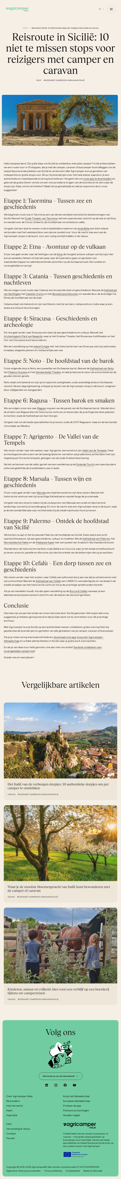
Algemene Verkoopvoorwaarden (23, 1170)
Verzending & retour (18, 1128)
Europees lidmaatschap (76, 1100)
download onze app (65, 640)
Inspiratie (11, 1115)
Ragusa (41, 411)
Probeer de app (72, 1105)
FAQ (9, 1124)
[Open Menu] (111, 9)
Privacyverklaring (53, 1170)
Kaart (9, 1110)
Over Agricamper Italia (19, 1096)
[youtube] (74, 1085)
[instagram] (55, 1085)
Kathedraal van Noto (102, 372)
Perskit (10, 1138)
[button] (101, 9)
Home (25, 28)
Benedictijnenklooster (65, 297)
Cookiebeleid (73, 1170)
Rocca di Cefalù (78, 594)
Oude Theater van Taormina (41, 222)
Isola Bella (83, 232)
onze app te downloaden (97, 182)
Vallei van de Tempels (94, 454)
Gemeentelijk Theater (48, 375)
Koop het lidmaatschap (76, 1096)
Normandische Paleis (16, 546)
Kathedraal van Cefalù (48, 584)
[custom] (46, 1085)
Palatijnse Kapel (45, 546)
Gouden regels (71, 1115)
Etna (59, 257)
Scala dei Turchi (85, 468)
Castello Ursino (35, 297)
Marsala (41, 496)
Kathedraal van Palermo (96, 542)
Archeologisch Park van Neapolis (23, 339)
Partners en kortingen (76, 1110)
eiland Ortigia (41, 350)
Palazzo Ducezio (17, 375)
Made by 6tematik (93, 1170)
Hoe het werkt (14, 1105)
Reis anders (13, 1100)
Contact (11, 1133)
